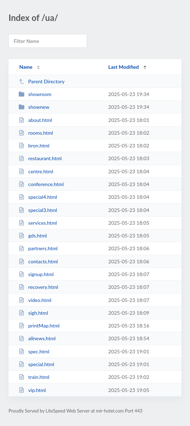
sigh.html (33, 313)
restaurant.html (40, 158)
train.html (33, 377)
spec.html (33, 351)
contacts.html (38, 261)
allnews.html (36, 338)
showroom (34, 94)
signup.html (36, 274)
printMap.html (38, 326)
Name (25, 67)
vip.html (32, 390)
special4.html (37, 197)
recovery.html (38, 287)
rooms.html (35, 133)
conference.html (41, 184)
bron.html (33, 145)
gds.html (32, 235)
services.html (37, 223)
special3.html (37, 210)
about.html (35, 120)
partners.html (38, 248)
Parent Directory (41, 81)
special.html (36, 364)
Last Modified (123, 67)
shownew (33, 107)
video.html (34, 300)
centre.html (35, 171)
